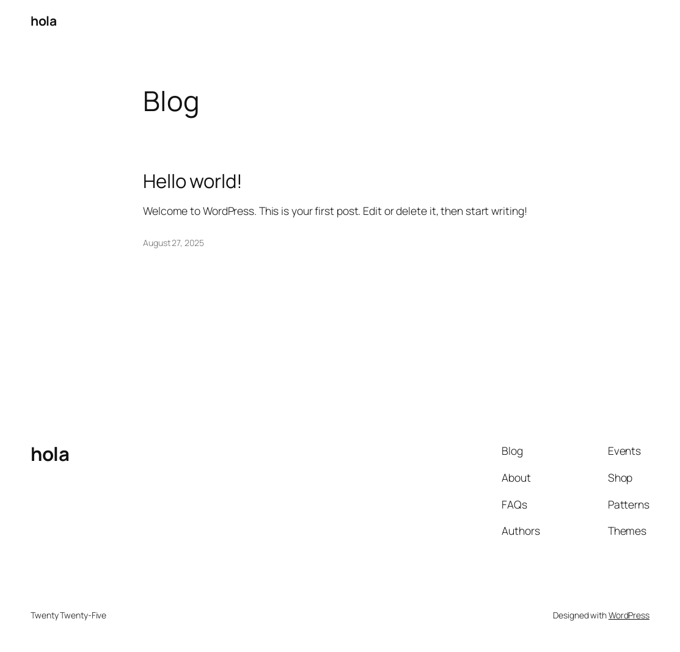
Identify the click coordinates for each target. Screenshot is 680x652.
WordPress (629, 615)
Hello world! (193, 181)
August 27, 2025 (173, 242)
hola (43, 20)
